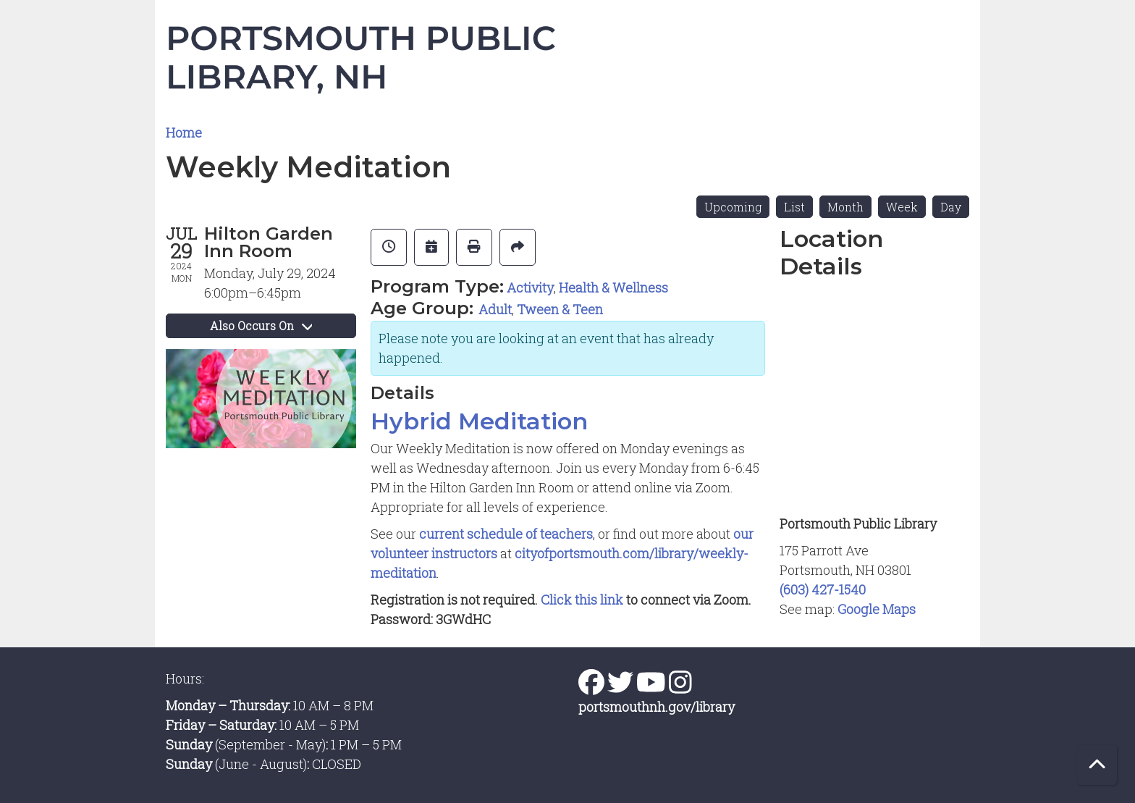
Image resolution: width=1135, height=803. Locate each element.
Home (184, 132)
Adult (495, 309)
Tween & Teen (560, 309)
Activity (530, 287)
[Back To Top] (1097, 765)
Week (902, 206)
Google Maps (876, 609)
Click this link (583, 599)
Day (950, 206)
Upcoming (732, 206)
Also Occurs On (261, 325)
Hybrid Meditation (479, 421)
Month (845, 206)
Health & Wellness (613, 287)
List (794, 206)
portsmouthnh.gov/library (656, 706)
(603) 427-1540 (823, 589)
